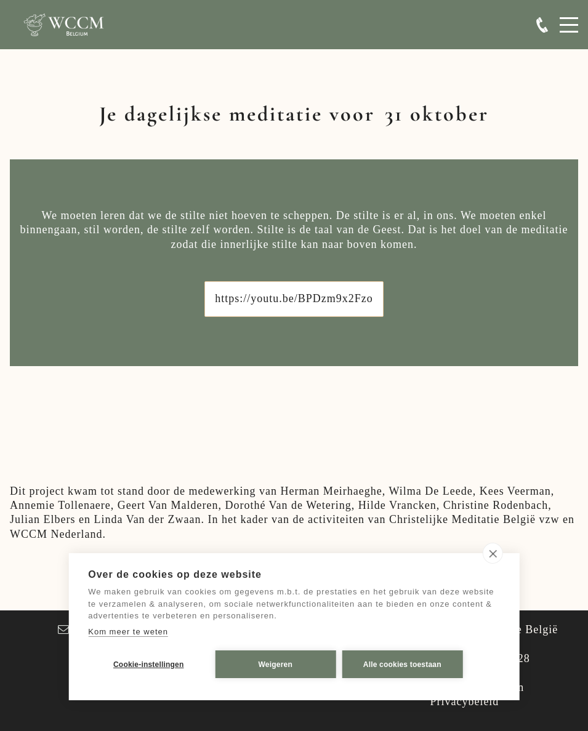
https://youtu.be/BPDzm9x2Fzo (294, 298)
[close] (493, 553)
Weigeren (275, 664)
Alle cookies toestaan (402, 664)
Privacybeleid (464, 701)
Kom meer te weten (128, 631)
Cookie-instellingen (148, 664)
